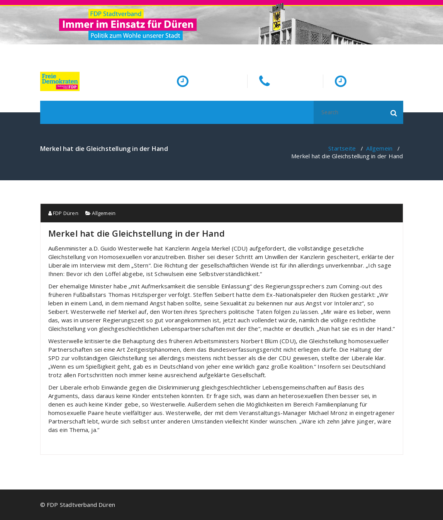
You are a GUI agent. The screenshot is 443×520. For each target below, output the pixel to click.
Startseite (342, 148)
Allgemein (379, 148)
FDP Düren (63, 213)
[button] (394, 112)
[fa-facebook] (401, 52)
